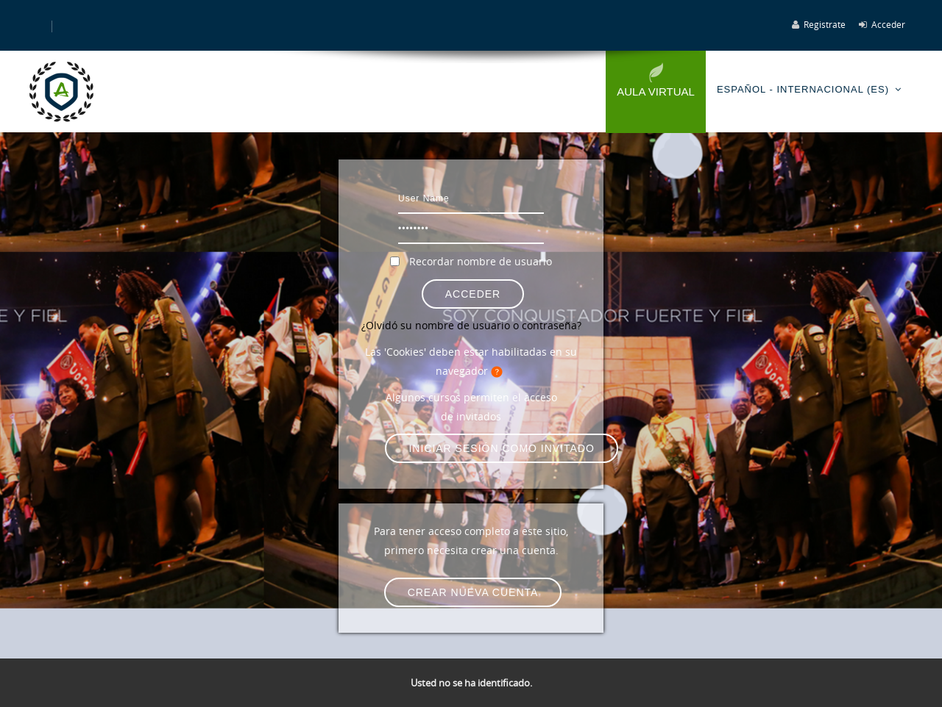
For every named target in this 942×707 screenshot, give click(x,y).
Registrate (825, 24)
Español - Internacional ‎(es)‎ (803, 89)
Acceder (888, 24)
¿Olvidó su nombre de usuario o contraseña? (471, 325)
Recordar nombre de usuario (480, 261)
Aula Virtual (656, 91)
